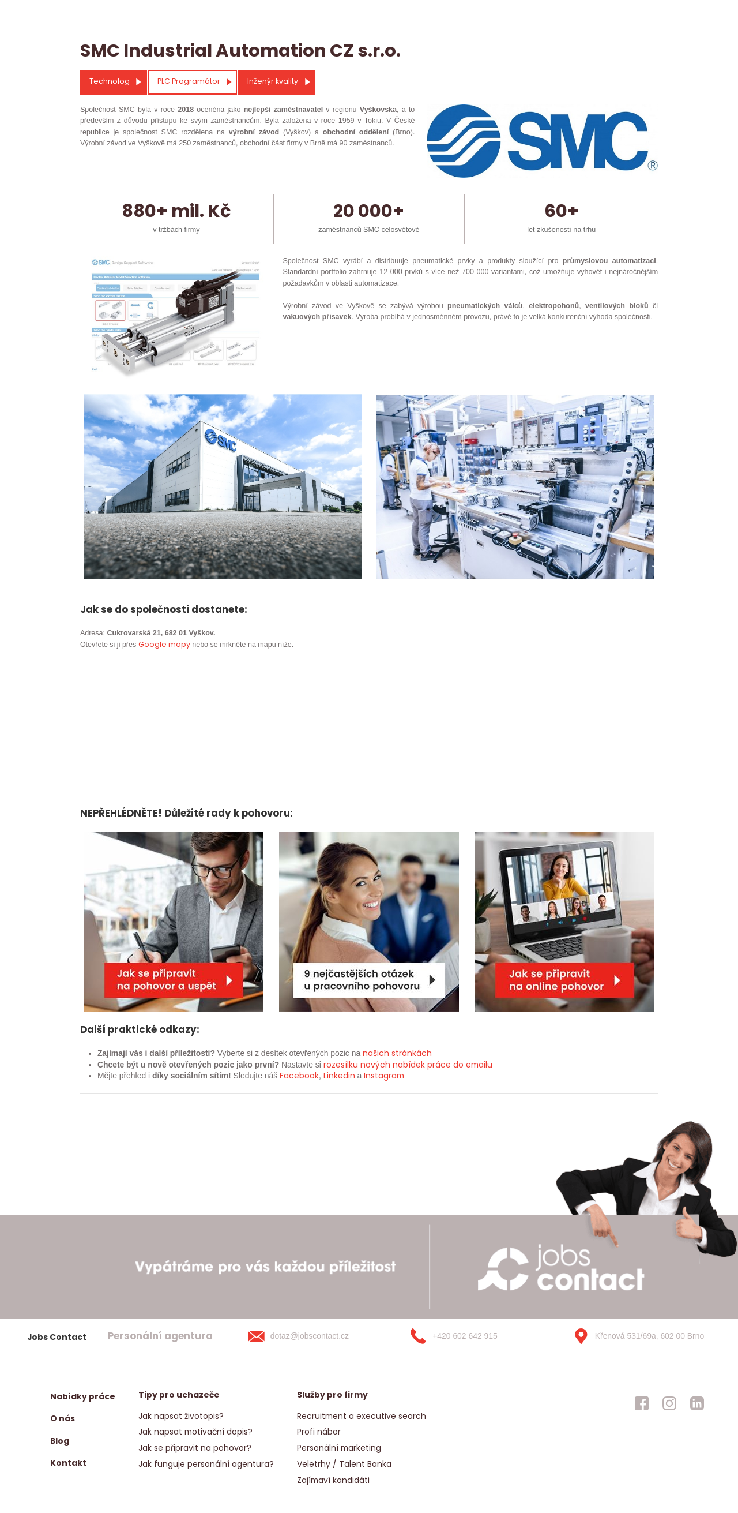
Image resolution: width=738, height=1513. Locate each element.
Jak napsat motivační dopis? (195, 1431)
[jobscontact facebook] (642, 1403)
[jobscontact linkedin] (697, 1403)
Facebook (299, 1075)
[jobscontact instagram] (669, 1403)
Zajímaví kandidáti (333, 1480)
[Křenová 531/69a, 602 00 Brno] (635, 1336)
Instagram (384, 1075)
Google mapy (164, 644)
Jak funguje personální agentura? (206, 1464)
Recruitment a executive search (361, 1416)
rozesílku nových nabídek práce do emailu (407, 1064)
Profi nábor (319, 1431)
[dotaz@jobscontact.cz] (310, 1336)
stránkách (410, 1053)
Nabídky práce (82, 1396)
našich (376, 1053)
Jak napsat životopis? (181, 1416)
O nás (62, 1418)
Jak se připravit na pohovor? (194, 1448)
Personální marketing (339, 1448)
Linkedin (339, 1075)
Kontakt (68, 1463)
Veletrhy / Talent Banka (344, 1464)
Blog (59, 1441)
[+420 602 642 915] (472, 1336)
